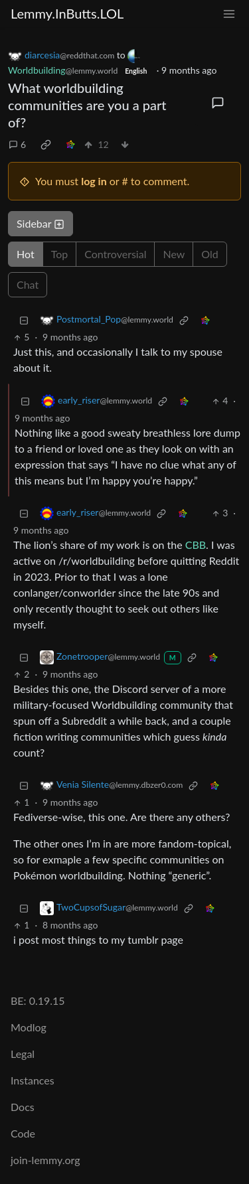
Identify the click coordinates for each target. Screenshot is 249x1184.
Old (209, 254)
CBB (195, 544)
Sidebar (40, 223)
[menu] (229, 13)
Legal (23, 1053)
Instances (32, 1080)
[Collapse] (24, 319)
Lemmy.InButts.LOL (67, 13)
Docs (23, 1106)
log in (94, 181)
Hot (26, 254)
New (174, 254)
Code (23, 1133)
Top (59, 254)
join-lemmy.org (45, 1159)
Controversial (115, 254)
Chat (28, 284)
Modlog (28, 1027)
